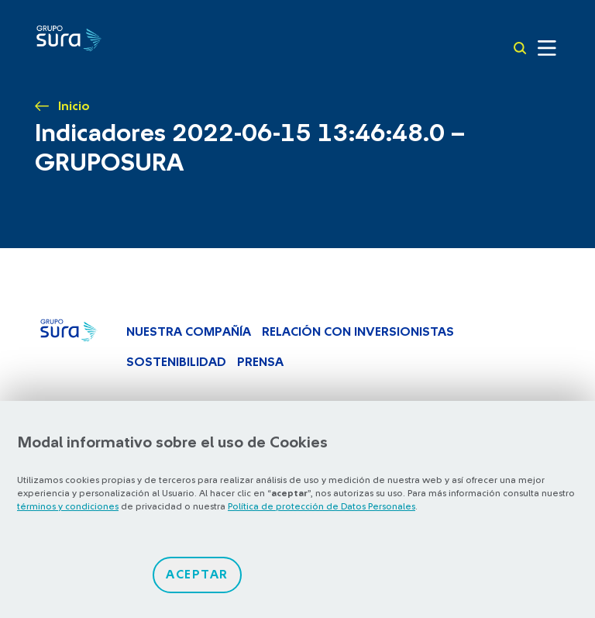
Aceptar (197, 574)
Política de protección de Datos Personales (321, 506)
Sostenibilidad (176, 362)
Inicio (74, 106)
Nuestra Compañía (188, 332)
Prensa (260, 362)
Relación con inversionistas (358, 332)
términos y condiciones (68, 506)
